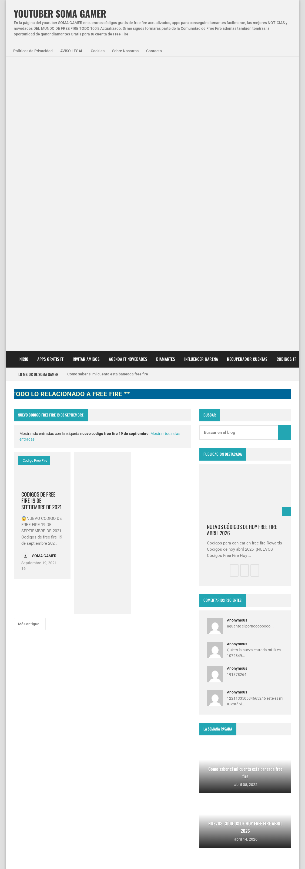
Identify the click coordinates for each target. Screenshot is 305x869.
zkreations (263, 695)
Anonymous (237, 332)
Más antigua (29, 335)
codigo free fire (34, 172)
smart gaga (80, 766)
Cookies (98, 51)
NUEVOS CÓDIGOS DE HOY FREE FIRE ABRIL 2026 (242, 241)
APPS (23, 737)
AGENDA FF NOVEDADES (128, 71)
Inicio (23, 71)
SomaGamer (28, 752)
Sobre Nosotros (125, 51)
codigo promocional (66, 752)
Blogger (284, 695)
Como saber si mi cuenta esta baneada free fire (107, 86)
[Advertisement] (102, 244)
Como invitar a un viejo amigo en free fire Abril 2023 (162, 817)
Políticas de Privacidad (33, 51)
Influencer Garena (201, 71)
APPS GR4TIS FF (50, 71)
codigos (25, 766)
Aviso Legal (68, 858)
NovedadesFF (73, 737)
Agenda (44, 737)
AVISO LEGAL (71, 51)
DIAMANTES (165, 71)
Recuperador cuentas (247, 71)
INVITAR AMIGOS (86, 71)
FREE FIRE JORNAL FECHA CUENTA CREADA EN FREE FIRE (162, 790)
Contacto (154, 51)
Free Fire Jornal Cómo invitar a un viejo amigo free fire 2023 (163, 736)
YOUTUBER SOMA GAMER (60, 13)
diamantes (51, 766)
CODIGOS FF (286, 71)
